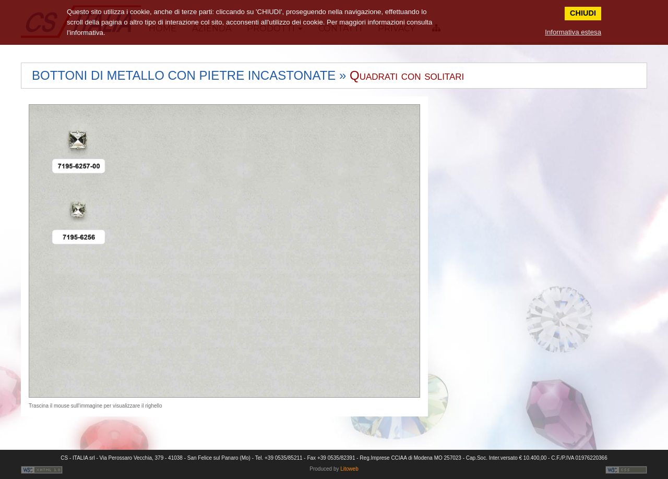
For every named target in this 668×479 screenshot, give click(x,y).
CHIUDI (583, 13)
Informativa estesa (573, 32)
